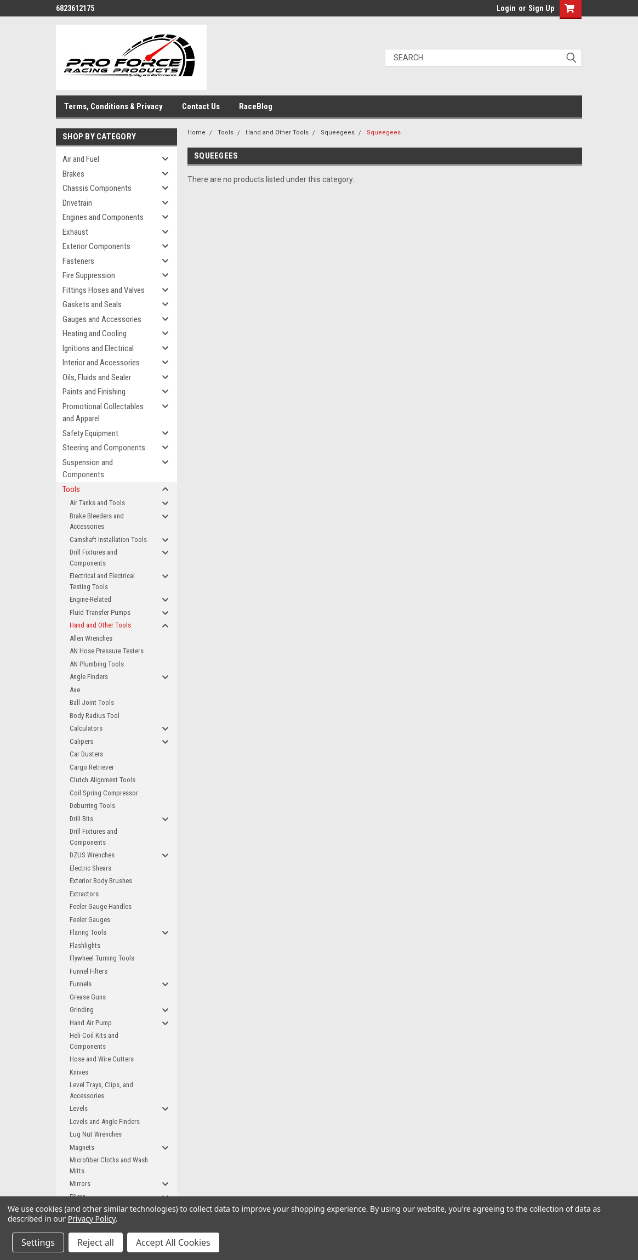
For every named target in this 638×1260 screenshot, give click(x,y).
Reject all (95, 1242)
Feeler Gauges (90, 920)
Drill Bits (81, 819)
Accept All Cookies (173, 1242)
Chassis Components (97, 188)
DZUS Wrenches (92, 855)
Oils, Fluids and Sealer (96, 377)
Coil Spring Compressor (104, 793)
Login (506, 8)
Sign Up (541, 8)
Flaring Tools (88, 932)
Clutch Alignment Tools (102, 780)
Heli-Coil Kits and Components (94, 1040)
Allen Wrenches (91, 638)
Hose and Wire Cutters (102, 1059)
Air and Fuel (80, 159)
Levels (79, 1108)
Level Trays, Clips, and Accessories (101, 1090)
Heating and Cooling (94, 333)
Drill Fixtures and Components (93, 557)
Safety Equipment (90, 433)
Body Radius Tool (94, 715)
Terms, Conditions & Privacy (113, 106)
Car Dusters (86, 754)
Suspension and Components (87, 468)
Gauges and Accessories (101, 319)
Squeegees (338, 132)
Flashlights (85, 945)
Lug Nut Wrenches (96, 1134)
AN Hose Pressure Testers (107, 651)
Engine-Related (90, 599)
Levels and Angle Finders (105, 1121)
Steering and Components (103, 448)
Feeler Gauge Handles (101, 906)
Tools (71, 489)
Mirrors (80, 1183)
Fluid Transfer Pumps (100, 612)
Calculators (86, 728)
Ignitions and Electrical (98, 348)
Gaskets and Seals (92, 304)
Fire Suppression (88, 275)
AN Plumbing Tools (97, 664)
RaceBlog (255, 106)
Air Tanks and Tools (97, 503)
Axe (75, 690)
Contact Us (201, 106)
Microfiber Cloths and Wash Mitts (109, 1165)
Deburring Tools (92, 805)
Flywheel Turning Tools (102, 958)
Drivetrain (77, 203)
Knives (79, 1072)
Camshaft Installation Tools (108, 539)
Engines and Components (103, 217)
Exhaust (75, 232)
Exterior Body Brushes (101, 881)
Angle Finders (89, 677)
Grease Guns (88, 997)
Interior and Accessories (101, 363)
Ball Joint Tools (92, 702)
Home (196, 132)
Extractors (84, 894)
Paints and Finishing (94, 392)
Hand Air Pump (91, 1023)
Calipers (81, 741)
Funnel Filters (88, 971)
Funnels (81, 984)
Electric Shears (90, 868)
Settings (38, 1242)
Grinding (82, 1009)
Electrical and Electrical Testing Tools (102, 581)
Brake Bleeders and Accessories (97, 521)
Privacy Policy (92, 1218)
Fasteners (78, 261)
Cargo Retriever (92, 767)
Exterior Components (96, 246)
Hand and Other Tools (100, 625)
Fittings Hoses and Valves (103, 290)
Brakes (73, 174)
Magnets (82, 1147)
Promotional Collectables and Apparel (103, 413)
